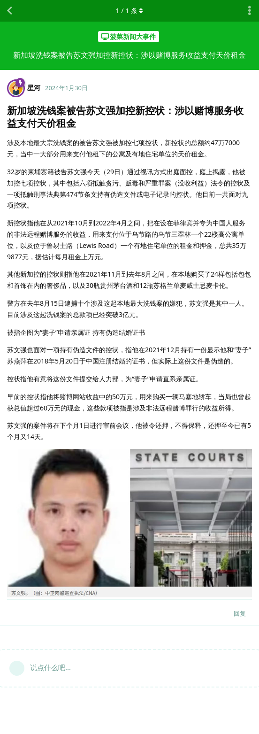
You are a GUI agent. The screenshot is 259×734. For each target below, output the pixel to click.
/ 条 (130, 10)
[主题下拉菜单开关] (249, 11)
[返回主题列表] (9, 11)
